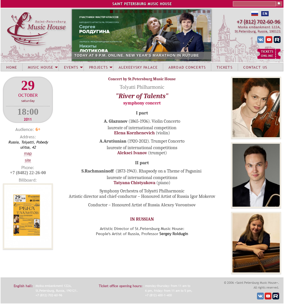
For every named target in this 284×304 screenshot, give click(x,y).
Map (28, 153)
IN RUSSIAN (142, 219)
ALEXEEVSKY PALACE (138, 67)
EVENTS (71, 67)
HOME (11, 67)
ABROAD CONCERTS (187, 67)
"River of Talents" (142, 96)
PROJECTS (98, 67)
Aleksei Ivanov (132, 152)
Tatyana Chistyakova (135, 182)
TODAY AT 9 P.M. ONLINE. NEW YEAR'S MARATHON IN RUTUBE (136, 55)
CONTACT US (255, 67)
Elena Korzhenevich (134, 132)
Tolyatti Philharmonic (142, 87)
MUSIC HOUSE (40, 67)
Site (28, 160)
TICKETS (224, 67)
